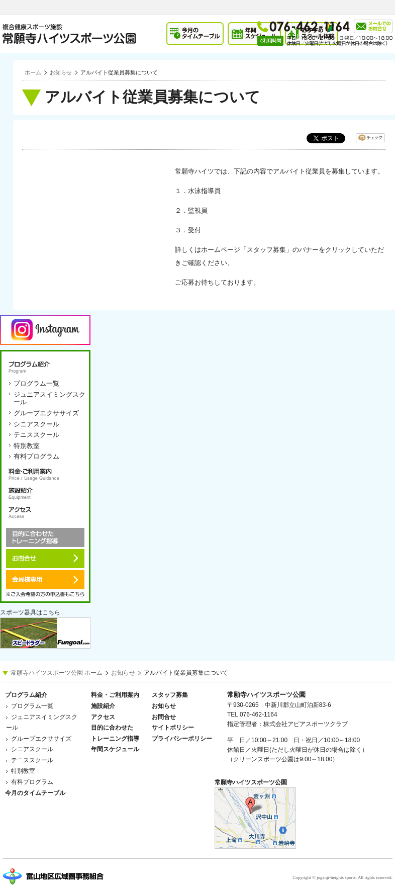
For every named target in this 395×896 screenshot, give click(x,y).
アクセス (45, 512)
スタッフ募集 (170, 694)
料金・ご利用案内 (45, 474)
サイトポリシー (173, 727)
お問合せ (45, 558)
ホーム (33, 72)
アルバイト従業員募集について (119, 72)
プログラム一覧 (36, 383)
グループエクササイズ (46, 413)
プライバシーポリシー (182, 738)
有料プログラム (36, 456)
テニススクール (36, 434)
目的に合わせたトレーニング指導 (45, 537)
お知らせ (61, 72)
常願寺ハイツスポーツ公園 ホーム (57, 672)
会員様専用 (45, 579)
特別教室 (27, 446)
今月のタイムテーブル (35, 792)
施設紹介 (45, 493)
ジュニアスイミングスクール (49, 398)
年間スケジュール (115, 749)
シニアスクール (36, 424)
